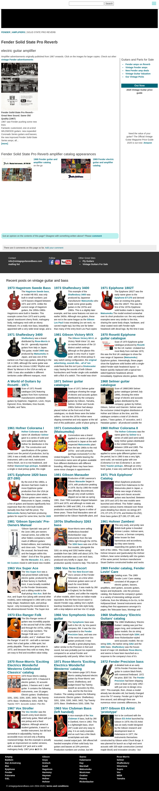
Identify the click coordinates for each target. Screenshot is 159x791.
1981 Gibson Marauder (71, 474)
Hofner (45, 778)
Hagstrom (47, 769)
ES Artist (126, 718)
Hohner (46, 781)
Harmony (47, 772)
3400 (41, 350)
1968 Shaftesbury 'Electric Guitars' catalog (121, 616)
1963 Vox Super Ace (22, 568)
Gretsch (46, 763)
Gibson (46, 756)
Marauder (80, 481)
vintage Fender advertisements (17, 59)
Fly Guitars (88, 261)
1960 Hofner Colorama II (119, 428)
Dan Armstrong (13, 763)
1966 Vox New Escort (70, 568)
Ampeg (8, 756)
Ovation (84, 775)
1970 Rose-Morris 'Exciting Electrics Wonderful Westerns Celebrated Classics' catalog (28, 667)
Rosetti (141, 345)
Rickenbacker (87, 781)
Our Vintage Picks (134, 77)
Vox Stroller (32, 712)
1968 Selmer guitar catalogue (115, 383)
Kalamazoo (85, 760)
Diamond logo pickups (26, 466)
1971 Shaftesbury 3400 (25, 334)
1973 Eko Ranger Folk (24, 615)
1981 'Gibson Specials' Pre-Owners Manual (28, 523)
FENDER (5, 32)
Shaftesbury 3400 (77, 294)
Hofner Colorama (30, 431)
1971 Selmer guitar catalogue (68, 383)
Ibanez (83, 756)
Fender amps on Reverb (137, 64)
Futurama (10, 775)
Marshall (84, 766)
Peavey (83, 778)
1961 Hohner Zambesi (117, 521)
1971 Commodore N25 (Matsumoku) (71, 429)
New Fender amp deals (137, 70)
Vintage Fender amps (136, 67)
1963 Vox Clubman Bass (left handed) (72, 710)
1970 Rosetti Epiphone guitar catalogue (118, 336)
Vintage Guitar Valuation (138, 73)
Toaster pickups (114, 466)
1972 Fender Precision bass (122, 661)
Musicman (85, 772)
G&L (7, 778)
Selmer (45, 434)
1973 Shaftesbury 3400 (71, 288)
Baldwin (9, 760)
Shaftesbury (27, 338)
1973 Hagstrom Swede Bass (29, 288)
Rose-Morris (41, 341)
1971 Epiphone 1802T (117, 288)
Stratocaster (89, 366)
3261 (109, 644)
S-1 (41, 560)
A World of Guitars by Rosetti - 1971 (24, 383)
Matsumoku (87, 301)
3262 (131, 644)
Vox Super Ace (33, 572)
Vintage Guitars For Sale (95, 264)
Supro (120, 769)
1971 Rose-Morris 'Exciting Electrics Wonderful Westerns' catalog (75, 665)
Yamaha (121, 778)
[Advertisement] (60, 208)
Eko (7, 766)
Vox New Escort (80, 572)
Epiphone (10, 769)
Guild (45, 766)
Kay (82, 763)
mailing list (14, 264)
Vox (119, 772)
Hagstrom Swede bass (37, 291)
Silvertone (122, 766)
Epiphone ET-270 (123, 297)
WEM (119, 775)
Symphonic (78, 622)
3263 (103, 647)
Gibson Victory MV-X (83, 338)
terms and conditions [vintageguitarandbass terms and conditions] (58, 786)
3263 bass (77, 544)
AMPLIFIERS (18, 32)
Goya (45, 760)
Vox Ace (37, 593)
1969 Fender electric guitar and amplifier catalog (103, 162)
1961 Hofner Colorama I (25, 428)
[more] (4, 143)
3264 (136, 634)
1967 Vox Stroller (20, 708)
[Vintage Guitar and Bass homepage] (34, 3)
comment (97, 236)
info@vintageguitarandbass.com (25, 261)
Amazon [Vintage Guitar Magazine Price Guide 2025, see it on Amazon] (147, 143)
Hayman (46, 775)
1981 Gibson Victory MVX (73, 334)
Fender (8, 772)
